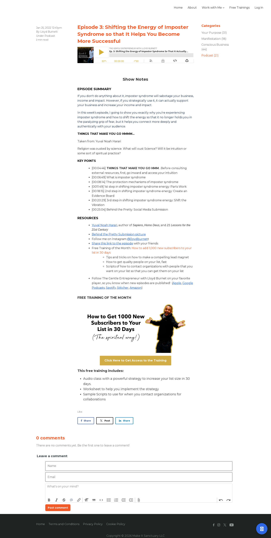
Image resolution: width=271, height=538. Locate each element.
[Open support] (261, 528)
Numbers (116, 500)
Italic (56, 500)
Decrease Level (123, 500)
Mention (71, 500)
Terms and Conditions (63, 524)
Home (40, 524)
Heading (86, 500)
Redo (228, 500)
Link (79, 500)
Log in (259, 7)
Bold (49, 500)
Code (101, 500)
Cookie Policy (115, 524)
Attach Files (139, 500)
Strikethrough (64, 500)
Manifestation (213, 39)
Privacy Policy (93, 524)
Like (79, 411)
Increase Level (131, 500)
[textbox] (138, 490)
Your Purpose (214, 32)
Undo (221, 500)
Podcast (50, 35)
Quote (94, 500)
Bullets (109, 500)
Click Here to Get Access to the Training (135, 360)
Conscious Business (215, 47)
